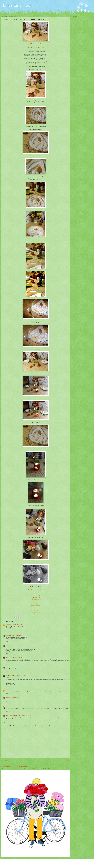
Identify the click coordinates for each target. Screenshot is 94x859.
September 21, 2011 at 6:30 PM (16, 624)
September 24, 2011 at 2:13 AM (25, 715)
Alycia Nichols (8, 706)
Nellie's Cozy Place (16, 5)
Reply (7, 631)
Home (35, 760)
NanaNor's (8, 697)
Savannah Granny (9, 645)
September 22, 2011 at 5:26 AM (17, 657)
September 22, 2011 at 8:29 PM (15, 697)
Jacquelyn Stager (9, 657)
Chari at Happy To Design (10, 675)
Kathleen (7, 635)
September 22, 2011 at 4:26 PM (21, 675)
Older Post (67, 760)
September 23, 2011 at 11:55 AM (17, 706)
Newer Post (4, 760)
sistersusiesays (8, 624)
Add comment (5, 722)
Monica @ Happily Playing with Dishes (13, 715)
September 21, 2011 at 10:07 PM (15, 635)
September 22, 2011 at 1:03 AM (18, 645)
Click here (34, 597)
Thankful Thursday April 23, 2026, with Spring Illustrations (14, 766)
